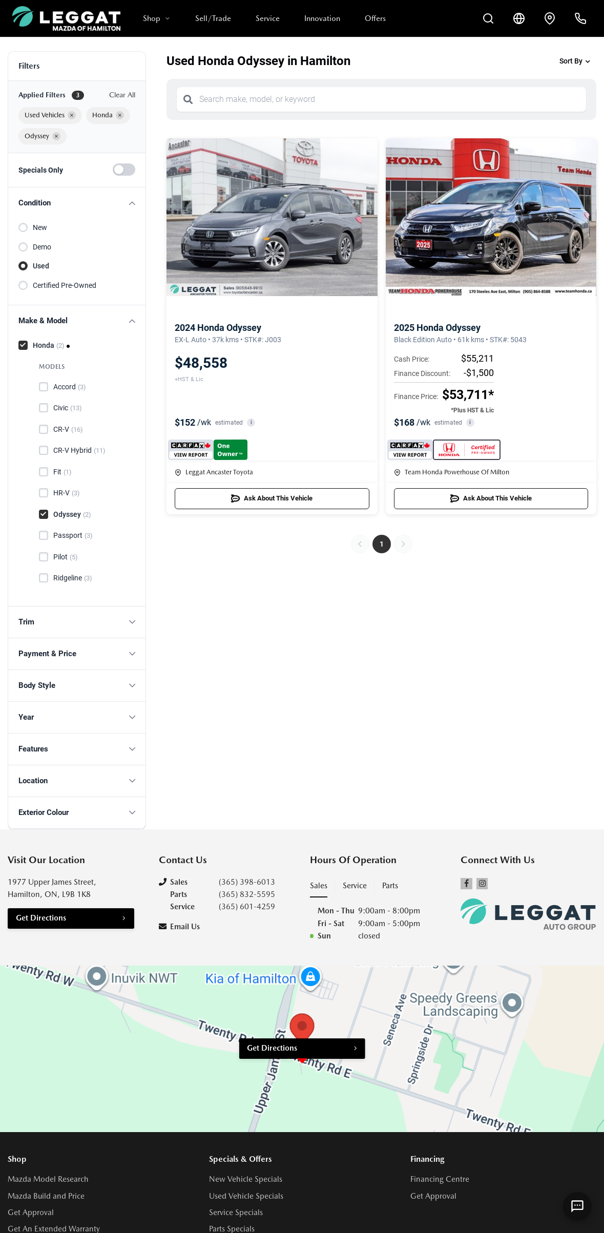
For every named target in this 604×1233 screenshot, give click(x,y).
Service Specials (236, 1212)
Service (268, 18)
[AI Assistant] (577, 1206)
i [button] (251, 422)
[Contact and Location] (549, 18)
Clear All (122, 95)
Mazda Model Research (48, 1179)
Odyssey (72, 514)
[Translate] (519, 18)
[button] (76, 203)
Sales (318, 885)
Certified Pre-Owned (64, 285)
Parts (390, 885)
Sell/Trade (213, 18)
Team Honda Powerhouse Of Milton (451, 472)
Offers (375, 18)
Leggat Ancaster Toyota (214, 472)
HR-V (66, 493)
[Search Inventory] (488, 18)
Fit (62, 472)
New (40, 227)
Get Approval (31, 1212)
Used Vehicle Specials (246, 1196)
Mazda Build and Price (46, 1196)
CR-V (68, 429)
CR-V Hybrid (79, 450)
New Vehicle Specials (245, 1179)
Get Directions (41, 918)
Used (41, 266)
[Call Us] (580, 18)
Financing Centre (439, 1179)
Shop (157, 18)
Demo (42, 247)
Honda (49, 345)
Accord (69, 387)
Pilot (65, 557)
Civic (67, 408)
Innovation (322, 18)
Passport (73, 535)
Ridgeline (72, 578)
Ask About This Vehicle (272, 498)
